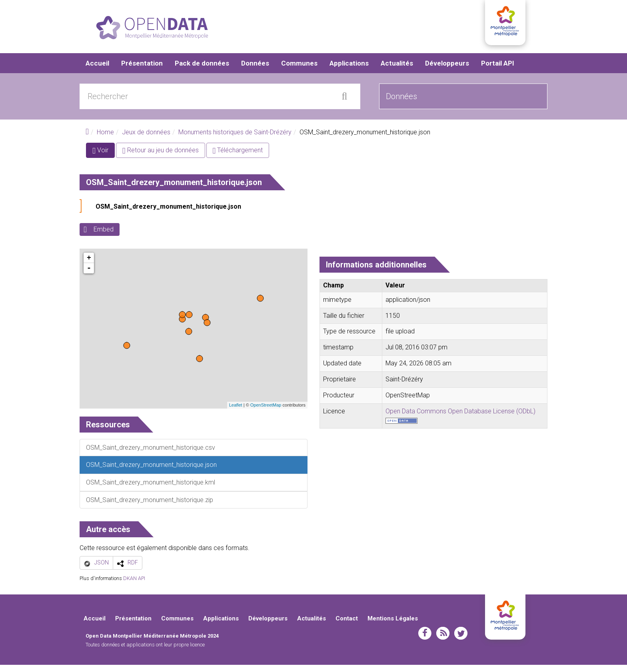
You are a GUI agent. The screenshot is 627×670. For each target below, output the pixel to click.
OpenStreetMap (266, 410)
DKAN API (134, 583)
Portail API (497, 68)
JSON (101, 567)
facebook (424, 638)
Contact (346, 623)
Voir (103, 157)
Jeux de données (146, 137)
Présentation (142, 68)
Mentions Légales (392, 623)
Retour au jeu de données (160, 155)
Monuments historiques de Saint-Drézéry (235, 137)
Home (105, 137)
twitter (460, 638)
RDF (133, 567)
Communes (299, 68)
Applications (349, 68)
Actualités (397, 68)
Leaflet (235, 410)
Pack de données (202, 68)
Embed (104, 234)
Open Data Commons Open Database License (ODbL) (460, 416)
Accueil (97, 68)
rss (442, 638)
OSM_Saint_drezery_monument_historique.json (168, 211)
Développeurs (447, 68)
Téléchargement (238, 155)
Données (255, 68)
